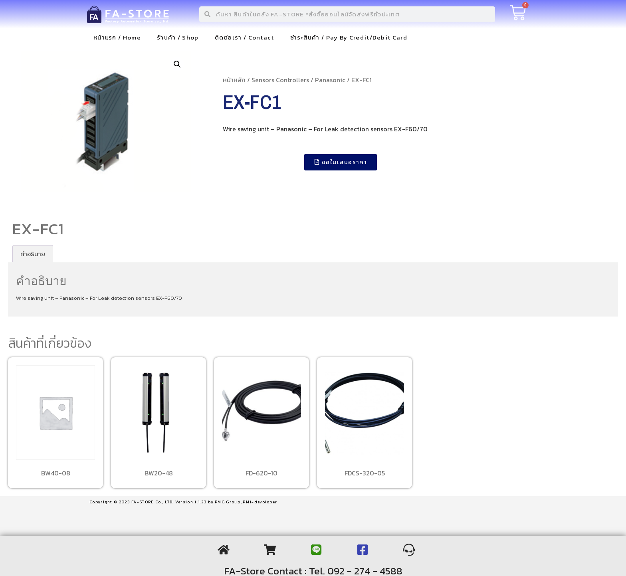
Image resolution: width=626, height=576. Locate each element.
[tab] (32, 254)
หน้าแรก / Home (117, 37)
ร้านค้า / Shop (178, 37)
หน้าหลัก (234, 80)
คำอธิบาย (32, 254)
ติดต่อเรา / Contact (244, 37)
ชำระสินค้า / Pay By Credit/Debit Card (348, 37)
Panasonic (330, 80)
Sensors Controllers (280, 80)
